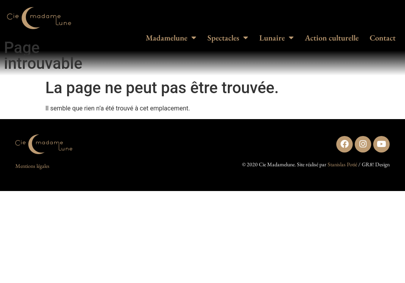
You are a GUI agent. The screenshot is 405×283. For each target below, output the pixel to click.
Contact (383, 38)
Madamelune (171, 38)
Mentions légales (32, 165)
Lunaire (276, 38)
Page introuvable (43, 56)
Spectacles (227, 38)
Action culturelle (332, 38)
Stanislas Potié (342, 164)
